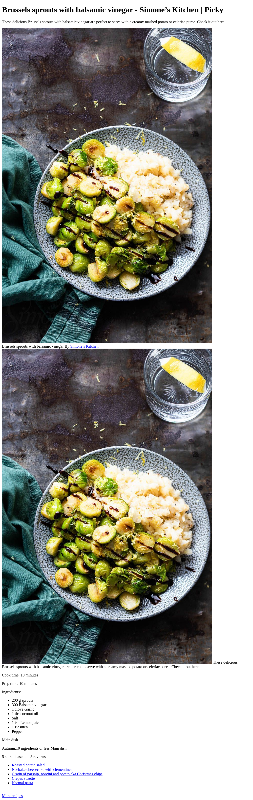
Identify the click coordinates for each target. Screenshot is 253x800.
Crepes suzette (23, 778)
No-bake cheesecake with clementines (42, 769)
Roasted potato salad (28, 765)
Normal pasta (22, 783)
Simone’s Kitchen (84, 346)
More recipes (12, 796)
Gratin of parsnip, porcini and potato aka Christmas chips (57, 774)
